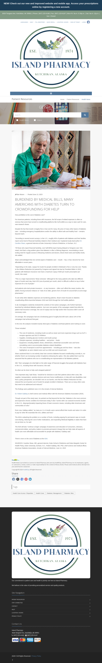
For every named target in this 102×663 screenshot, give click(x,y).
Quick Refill (51, 22)
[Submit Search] (85, 115)
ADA (46, 438)
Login (84, 22)
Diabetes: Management (54, 493)
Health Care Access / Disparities (23, 493)
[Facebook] (88, 22)
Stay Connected (17, 602)
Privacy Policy (17, 616)
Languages (24, 22)
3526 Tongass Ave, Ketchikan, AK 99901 (17, 13)
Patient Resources (73, 99)
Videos (38, 120)
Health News (22, 120)
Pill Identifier (40, 22)
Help (31, 22)
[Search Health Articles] (47, 114)
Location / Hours (62, 22)
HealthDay (26, 470)
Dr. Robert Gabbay (21, 394)
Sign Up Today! (75, 22)
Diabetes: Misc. (69, 493)
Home (62, 99)
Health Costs (40, 493)
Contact (14, 606)
